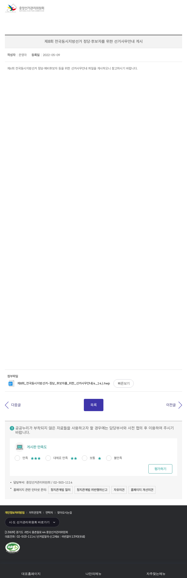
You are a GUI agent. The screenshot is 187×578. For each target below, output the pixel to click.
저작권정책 (35, 512)
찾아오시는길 (64, 512)
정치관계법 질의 (60, 490)
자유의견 (119, 490)
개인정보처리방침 (14, 512)
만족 (31, 458)
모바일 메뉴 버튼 (180, 7)
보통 (95, 458)
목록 (93, 405)
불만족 (118, 458)
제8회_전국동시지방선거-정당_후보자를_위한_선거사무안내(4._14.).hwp (59, 383)
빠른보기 (124, 383)
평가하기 (160, 469)
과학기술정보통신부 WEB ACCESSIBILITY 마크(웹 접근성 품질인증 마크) (12, 548)
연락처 (49, 512)
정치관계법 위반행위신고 (92, 490)
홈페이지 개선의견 (142, 490)
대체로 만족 (65, 458)
